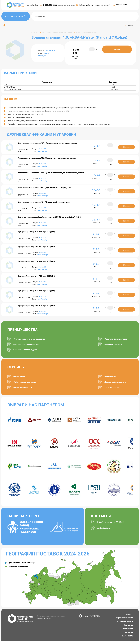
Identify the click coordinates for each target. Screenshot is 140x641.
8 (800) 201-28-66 (50, 5)
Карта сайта (127, 636)
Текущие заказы (111, 387)
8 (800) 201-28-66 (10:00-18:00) (110, 522)
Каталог (129, 614)
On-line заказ (19, 376)
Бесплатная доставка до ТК (25, 350)
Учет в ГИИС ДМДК (91, 616)
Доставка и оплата (125, 621)
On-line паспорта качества (24, 382)
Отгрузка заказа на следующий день (29, 339)
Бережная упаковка (113, 344)
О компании (127, 629)
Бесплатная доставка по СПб (26, 344)
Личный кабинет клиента (115, 382)
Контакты (128, 625)
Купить (117, 49)
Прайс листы (110, 376)
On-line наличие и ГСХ (22, 387)
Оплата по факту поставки (115, 339)
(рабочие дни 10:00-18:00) (66, 5)
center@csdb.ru (32, 5)
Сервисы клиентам (124, 618)
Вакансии (128, 632)
